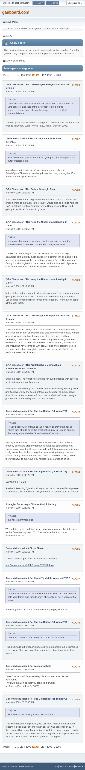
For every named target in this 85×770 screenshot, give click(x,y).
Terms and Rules (66, 766)
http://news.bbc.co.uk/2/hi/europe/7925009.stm (29, 565)
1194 (22, 75)
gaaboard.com (15, 12)
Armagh (10, 504)
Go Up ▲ (79, 766)
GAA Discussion (15, 84)
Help (56, 766)
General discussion (17, 138)
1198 (49, 75)
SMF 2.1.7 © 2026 (9, 766)
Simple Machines (25, 766)
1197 (43, 75)
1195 (28, 75)
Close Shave (36, 548)
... (18, 75)
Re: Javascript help (40, 666)
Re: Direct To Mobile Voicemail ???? (50, 578)
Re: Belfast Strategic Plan (40, 189)
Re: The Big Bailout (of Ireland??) (48, 411)
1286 (58, 75)
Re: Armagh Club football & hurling (36, 504)
